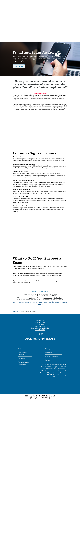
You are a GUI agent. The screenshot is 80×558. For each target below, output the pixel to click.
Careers (47, 360)
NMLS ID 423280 (40, 330)
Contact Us (19, 66)
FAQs (19, 349)
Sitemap (47, 349)
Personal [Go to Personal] (15, 311)
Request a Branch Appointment (23, 363)
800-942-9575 (40, 320)
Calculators (48, 352)
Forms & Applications (51, 356)
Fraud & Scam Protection (22, 353)
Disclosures (21, 358)
